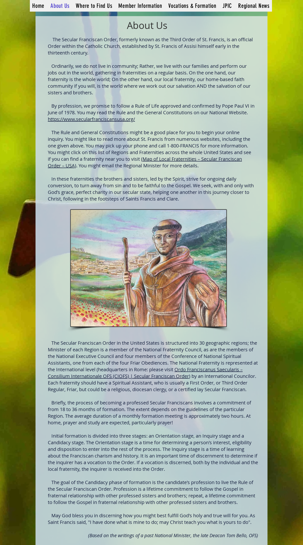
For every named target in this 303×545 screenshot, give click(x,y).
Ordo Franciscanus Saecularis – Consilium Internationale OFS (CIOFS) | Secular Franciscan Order (145, 372)
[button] (140, 6)
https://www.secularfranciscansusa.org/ (91, 119)
